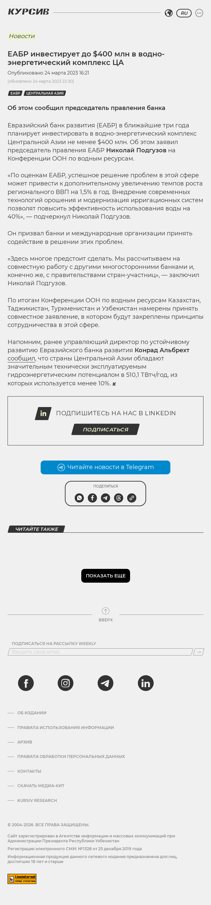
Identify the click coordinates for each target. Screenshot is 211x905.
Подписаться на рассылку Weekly (54, 643)
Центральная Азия (45, 93)
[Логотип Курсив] (28, 11)
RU (184, 13)
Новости (21, 36)
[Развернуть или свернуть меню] (199, 13)
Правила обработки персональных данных (71, 756)
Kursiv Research (37, 800)
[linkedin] (145, 683)
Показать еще (105, 576)
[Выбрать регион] (168, 13)
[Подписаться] (198, 652)
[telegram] (105, 683)
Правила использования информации (65, 727)
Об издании (32, 713)
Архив (24, 742)
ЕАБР (15, 93)
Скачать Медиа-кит (40, 786)
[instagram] (65, 683)
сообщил (21, 358)
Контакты (29, 771)
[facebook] (26, 683)
